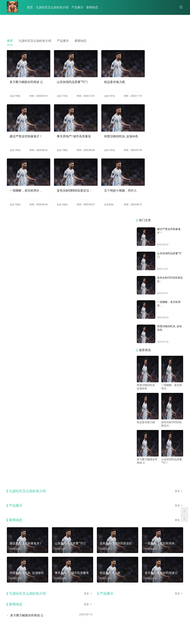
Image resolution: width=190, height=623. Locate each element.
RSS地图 (50, 610)
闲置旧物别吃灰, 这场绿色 (110, 132)
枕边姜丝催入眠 (105, 79)
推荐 (10, 40)
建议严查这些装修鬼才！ (26, 130)
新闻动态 (92, 7)
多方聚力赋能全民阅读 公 (26, 79)
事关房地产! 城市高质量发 (67, 132)
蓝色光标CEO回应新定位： (67, 184)
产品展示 (77, 7)
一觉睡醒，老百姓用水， (26, 182)
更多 (179, 311)
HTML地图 (61, 610)
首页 (30, 7)
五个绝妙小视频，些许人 (111, 182)
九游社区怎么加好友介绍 (52, 7)
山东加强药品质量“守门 (67, 79)
